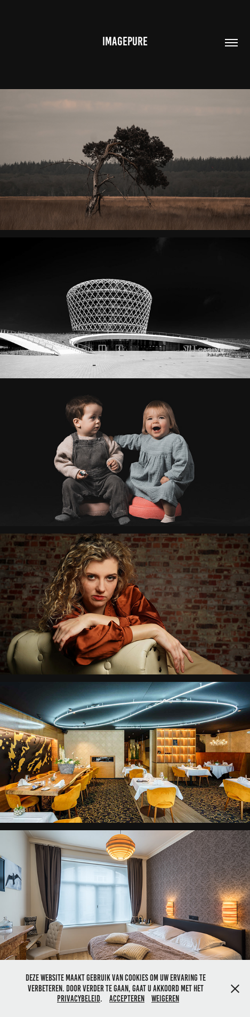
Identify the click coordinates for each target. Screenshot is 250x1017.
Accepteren (126, 998)
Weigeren (165, 998)
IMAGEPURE (125, 41)
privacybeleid (78, 998)
